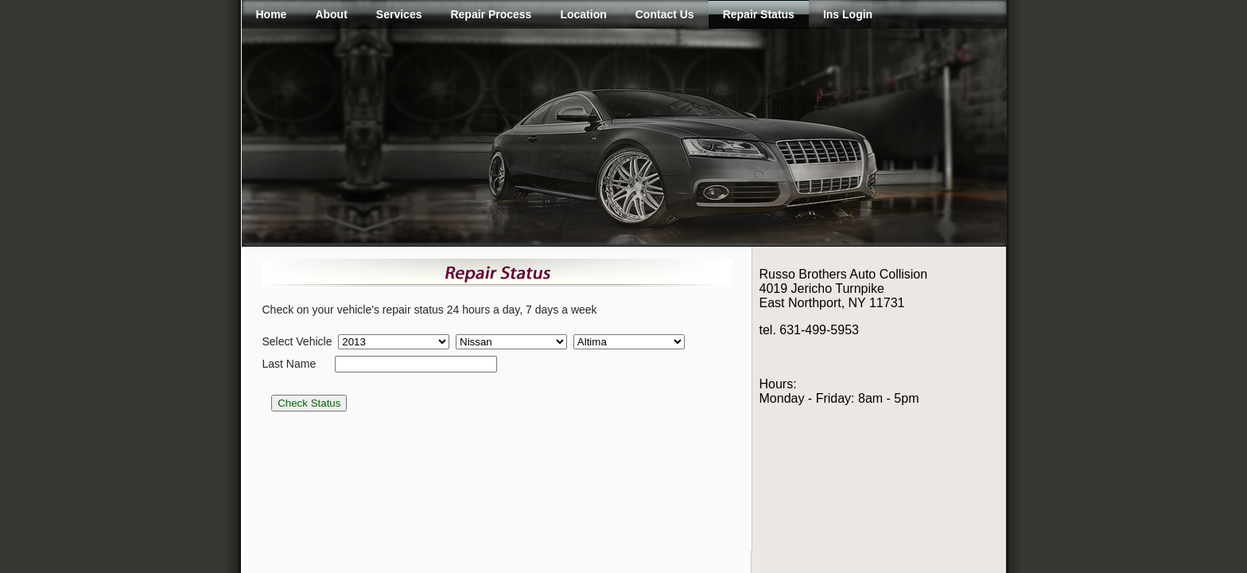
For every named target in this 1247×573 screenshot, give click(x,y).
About (331, 14)
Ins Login (847, 14)
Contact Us (664, 14)
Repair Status (758, 14)
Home (271, 14)
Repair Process (490, 14)
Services (399, 14)
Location (583, 14)
